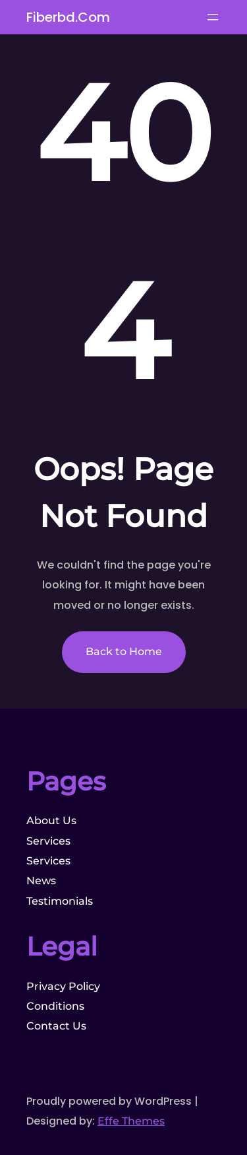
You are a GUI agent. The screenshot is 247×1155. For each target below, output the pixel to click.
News (41, 880)
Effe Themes (131, 1121)
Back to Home (124, 651)
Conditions (55, 1006)
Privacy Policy (63, 986)
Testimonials (59, 901)
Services (48, 841)
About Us (51, 820)
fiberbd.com (68, 17)
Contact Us (56, 1026)
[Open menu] (213, 17)
